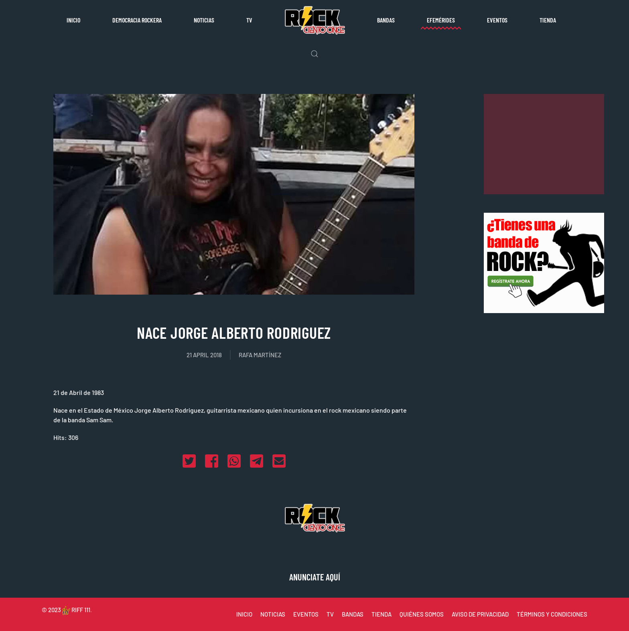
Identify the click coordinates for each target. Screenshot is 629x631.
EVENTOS (306, 614)
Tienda (548, 20)
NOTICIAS (272, 614)
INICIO (244, 614)
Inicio (73, 20)
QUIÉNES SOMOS (422, 614)
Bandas (386, 20)
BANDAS (352, 614)
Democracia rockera (137, 20)
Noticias (204, 20)
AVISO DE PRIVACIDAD (480, 614)
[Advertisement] (544, 144)
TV (249, 20)
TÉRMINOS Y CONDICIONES (552, 614)
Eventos (497, 20)
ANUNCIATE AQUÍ (314, 577)
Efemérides (441, 20)
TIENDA (381, 614)
